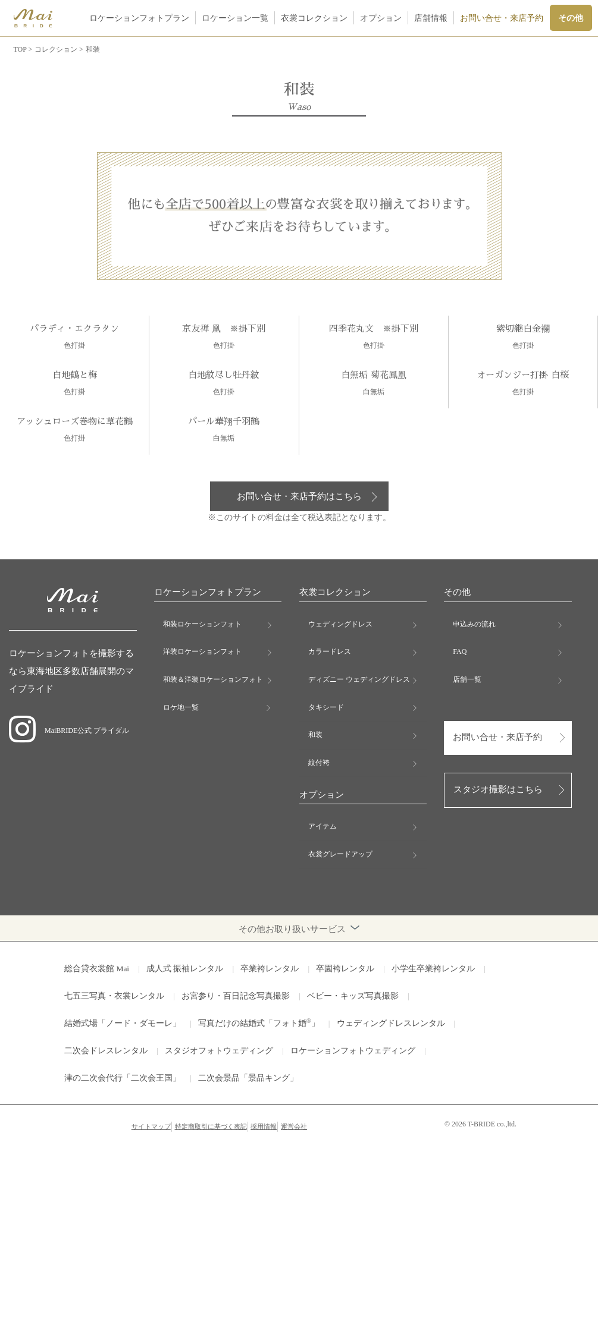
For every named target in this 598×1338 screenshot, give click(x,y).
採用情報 (264, 1126)
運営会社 (294, 1126)
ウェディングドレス (340, 624)
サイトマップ (151, 1126)
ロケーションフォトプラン (139, 18)
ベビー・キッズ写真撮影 (353, 995)
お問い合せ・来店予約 (501, 18)
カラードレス (329, 651)
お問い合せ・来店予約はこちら (299, 496)
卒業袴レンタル (269, 968)
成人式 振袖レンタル (184, 968)
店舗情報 (430, 18)
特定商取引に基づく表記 (211, 1126)
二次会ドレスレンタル (106, 1050)
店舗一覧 (467, 679)
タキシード (326, 707)
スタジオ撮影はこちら (498, 789)
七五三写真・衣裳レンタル (114, 995)
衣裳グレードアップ (340, 854)
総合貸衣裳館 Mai (96, 968)
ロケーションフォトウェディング (352, 1050)
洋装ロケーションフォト (202, 651)
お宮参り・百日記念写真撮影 (235, 995)
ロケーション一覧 (235, 18)
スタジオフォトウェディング (219, 1050)
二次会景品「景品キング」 (248, 1077)
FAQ (459, 651)
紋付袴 (319, 762)
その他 (570, 18)
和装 (315, 735)
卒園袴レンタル (345, 968)
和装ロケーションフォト (202, 624)
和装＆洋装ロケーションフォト (213, 679)
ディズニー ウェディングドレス (359, 679)
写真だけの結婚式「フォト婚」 (259, 1023)
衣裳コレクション (314, 18)
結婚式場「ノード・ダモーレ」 (122, 1023)
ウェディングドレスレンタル (391, 1023)
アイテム (322, 826)
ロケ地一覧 (181, 707)
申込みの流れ (474, 624)
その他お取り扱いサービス (299, 928)
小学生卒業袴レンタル (433, 968)
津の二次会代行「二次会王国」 (122, 1077)
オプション (381, 18)
